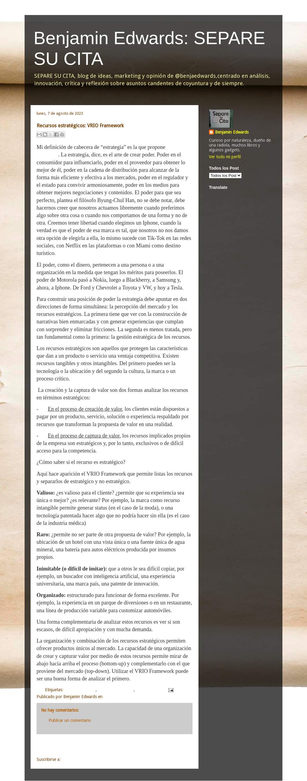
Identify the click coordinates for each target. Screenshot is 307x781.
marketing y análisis (116, 689)
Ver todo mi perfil (225, 156)
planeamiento (148, 689)
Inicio (121, 746)
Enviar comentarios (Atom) (86, 759)
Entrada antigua (170, 746)
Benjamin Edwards (232, 132)
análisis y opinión (80, 689)
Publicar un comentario (70, 720)
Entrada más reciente (65, 746)
